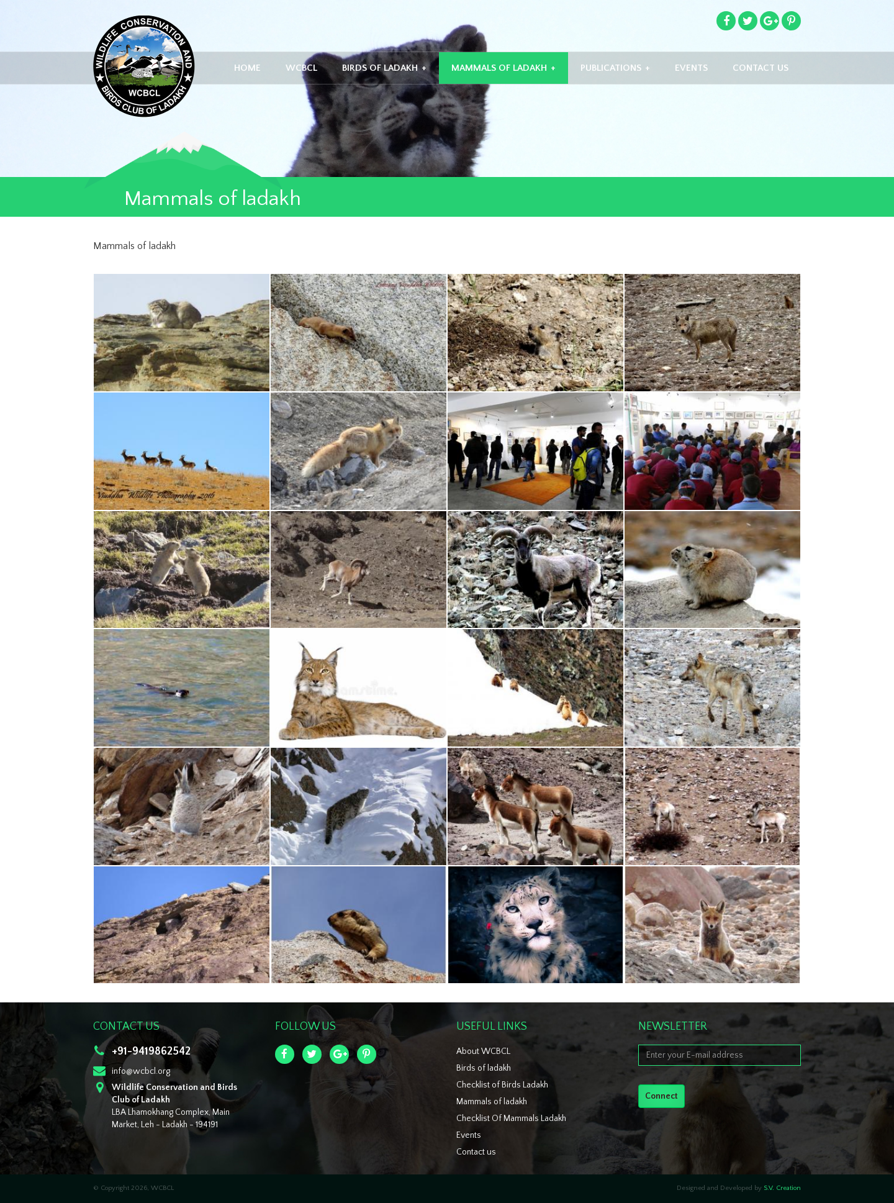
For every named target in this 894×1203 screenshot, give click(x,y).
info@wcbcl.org (141, 1071)
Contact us (476, 1152)
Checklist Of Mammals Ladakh (511, 1119)
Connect (661, 1096)
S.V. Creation (782, 1188)
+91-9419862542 (151, 1051)
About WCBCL (483, 1051)
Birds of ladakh (483, 1068)
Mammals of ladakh (491, 1102)
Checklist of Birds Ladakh (502, 1085)
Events (468, 1135)
